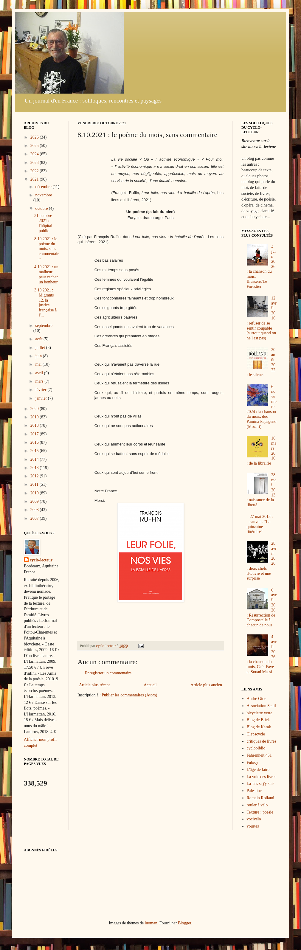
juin (39, 356)
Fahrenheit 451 (259, 755)
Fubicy (252, 762)
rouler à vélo (257, 805)
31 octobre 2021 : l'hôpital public (43, 223)
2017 (35, 434)
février (41, 389)
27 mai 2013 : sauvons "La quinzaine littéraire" (260, 524)
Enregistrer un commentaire (108, 673)
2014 (35, 459)
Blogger (184, 923)
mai (39, 364)
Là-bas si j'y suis (260, 783)
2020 (35, 408)
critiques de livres (262, 741)
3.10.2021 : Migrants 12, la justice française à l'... (45, 302)
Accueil (150, 685)
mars (39, 381)
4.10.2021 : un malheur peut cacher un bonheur (46, 274)
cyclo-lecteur (41, 560)
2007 (35, 518)
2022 (35, 171)
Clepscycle (256, 734)
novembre (43, 195)
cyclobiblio (256, 748)
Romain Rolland (260, 798)
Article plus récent (94, 685)
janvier (41, 398)
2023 (35, 162)
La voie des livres (261, 776)
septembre (43, 325)
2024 (35, 154)
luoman (151, 923)
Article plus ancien (206, 685)
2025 (35, 145)
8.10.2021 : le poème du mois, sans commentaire (46, 249)
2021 (35, 179)
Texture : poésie (260, 812)
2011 (35, 484)
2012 (35, 476)
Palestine (254, 790)
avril (39, 373)
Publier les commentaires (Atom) (129, 695)
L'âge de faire (258, 769)
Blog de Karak (259, 727)
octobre (42, 208)
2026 (35, 137)
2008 (35, 509)
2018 (35, 425)
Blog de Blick (258, 720)
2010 (35, 493)
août (39, 339)
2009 (35, 501)
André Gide (256, 698)
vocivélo (254, 819)
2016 (35, 442)
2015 (35, 450)
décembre (43, 186)
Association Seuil (261, 706)
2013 (35, 467)
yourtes (253, 826)
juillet (40, 347)
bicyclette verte (259, 713)
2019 (35, 417)
